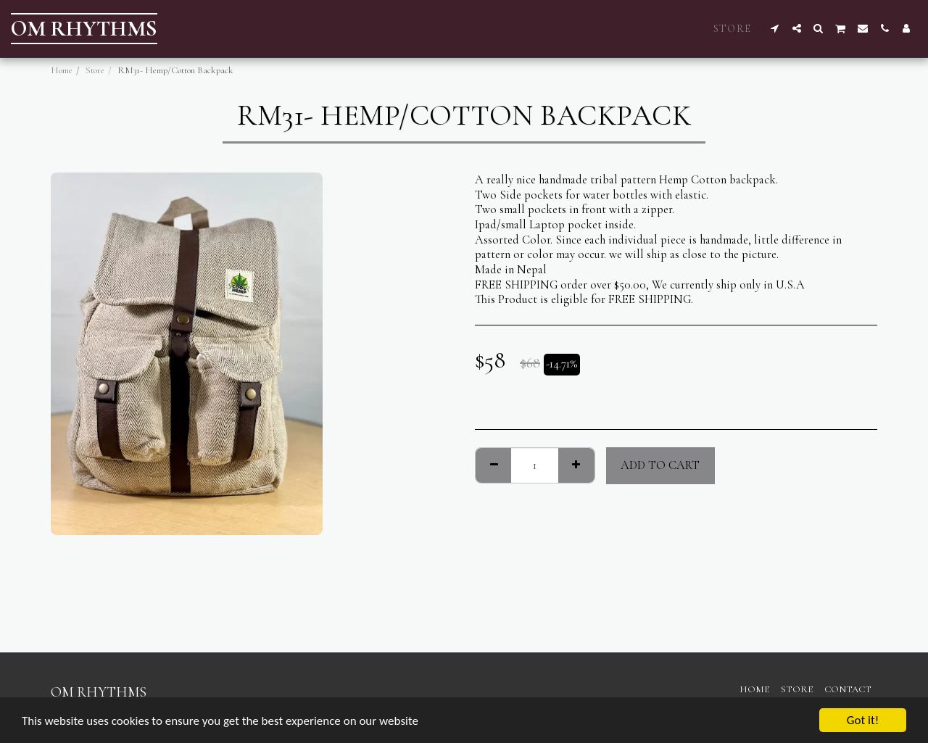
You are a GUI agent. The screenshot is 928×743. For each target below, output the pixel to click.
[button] (775, 28)
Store (95, 70)
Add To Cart (660, 465)
